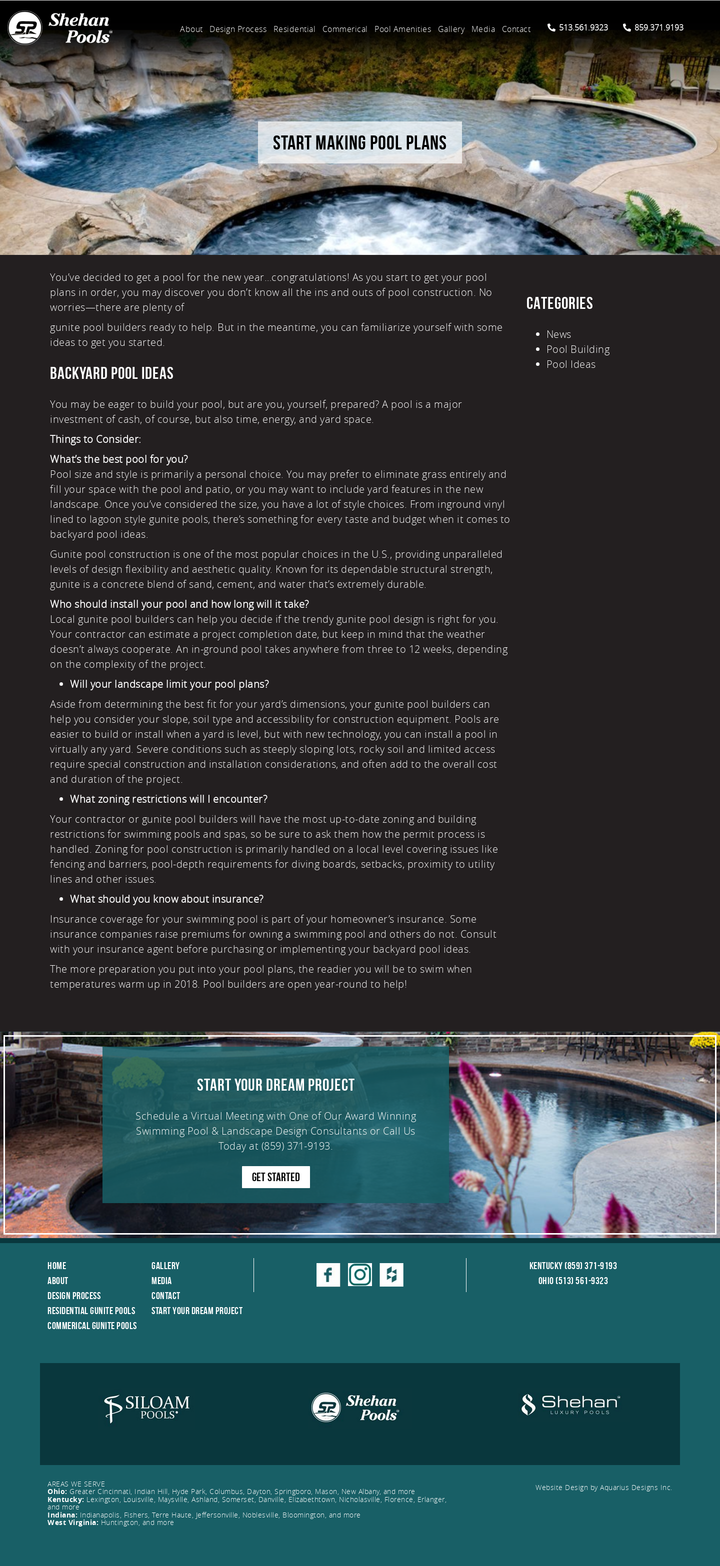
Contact (516, 28)
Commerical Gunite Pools (92, 1325)
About (191, 28)
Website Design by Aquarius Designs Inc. (604, 1487)
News (559, 334)
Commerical (345, 28)
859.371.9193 (653, 27)
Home (57, 1265)
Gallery (451, 28)
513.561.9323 (578, 27)
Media (484, 28)
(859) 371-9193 (296, 1146)
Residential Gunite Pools (91, 1310)
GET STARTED (276, 1177)
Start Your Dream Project (197, 1310)
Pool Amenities (402, 28)
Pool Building (578, 349)
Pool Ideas (571, 364)
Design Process (238, 28)
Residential (295, 28)
